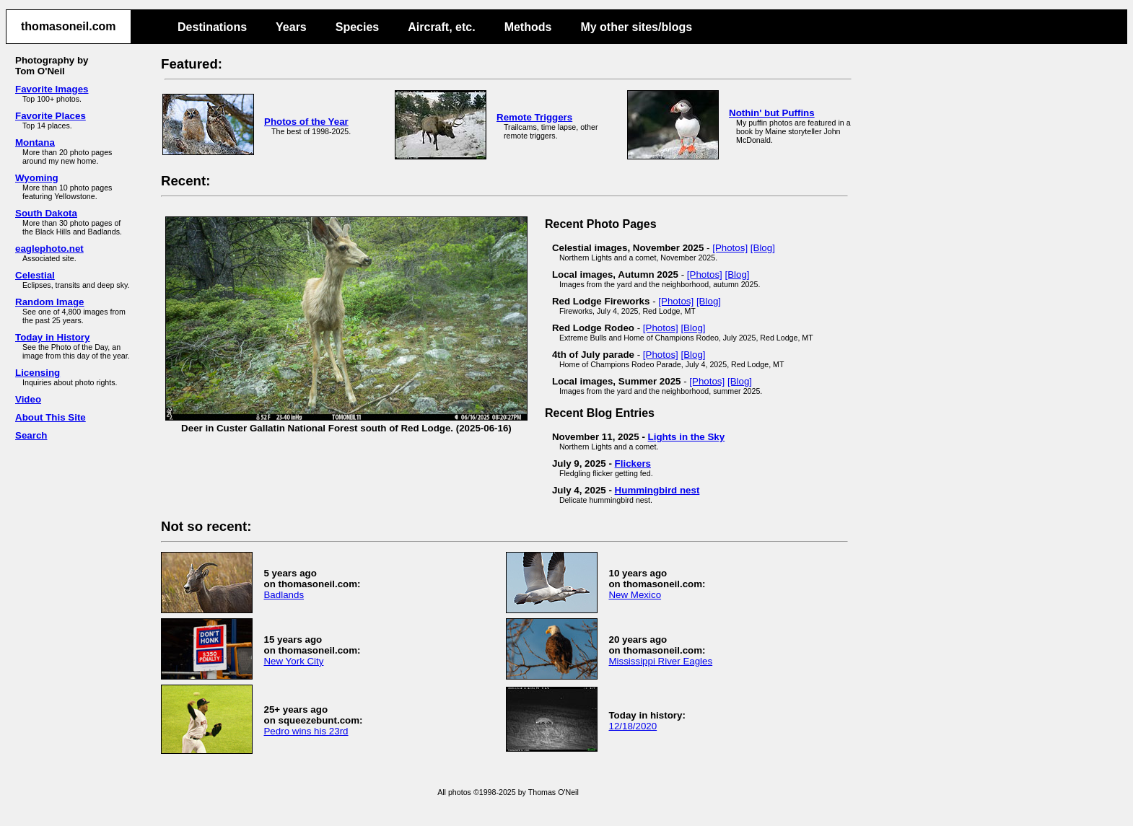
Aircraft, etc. (441, 27)
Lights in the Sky (686, 436)
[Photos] (730, 247)
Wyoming (36, 177)
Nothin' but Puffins (772, 112)
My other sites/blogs (636, 27)
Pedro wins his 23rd (305, 731)
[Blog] (763, 247)
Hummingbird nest (657, 490)
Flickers (633, 463)
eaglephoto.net (49, 248)
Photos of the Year (306, 121)
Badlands (283, 594)
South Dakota (46, 213)
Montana (35, 142)
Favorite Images (51, 89)
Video (28, 399)
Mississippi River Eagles (660, 661)
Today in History (52, 337)
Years (291, 27)
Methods (528, 27)
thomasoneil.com (68, 26)
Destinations (212, 27)
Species (357, 27)
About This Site (50, 417)
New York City (293, 661)
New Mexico (634, 594)
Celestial (35, 275)
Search (31, 435)
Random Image (49, 301)
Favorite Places (50, 115)
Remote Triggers (534, 117)
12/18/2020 (632, 726)
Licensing (37, 372)
